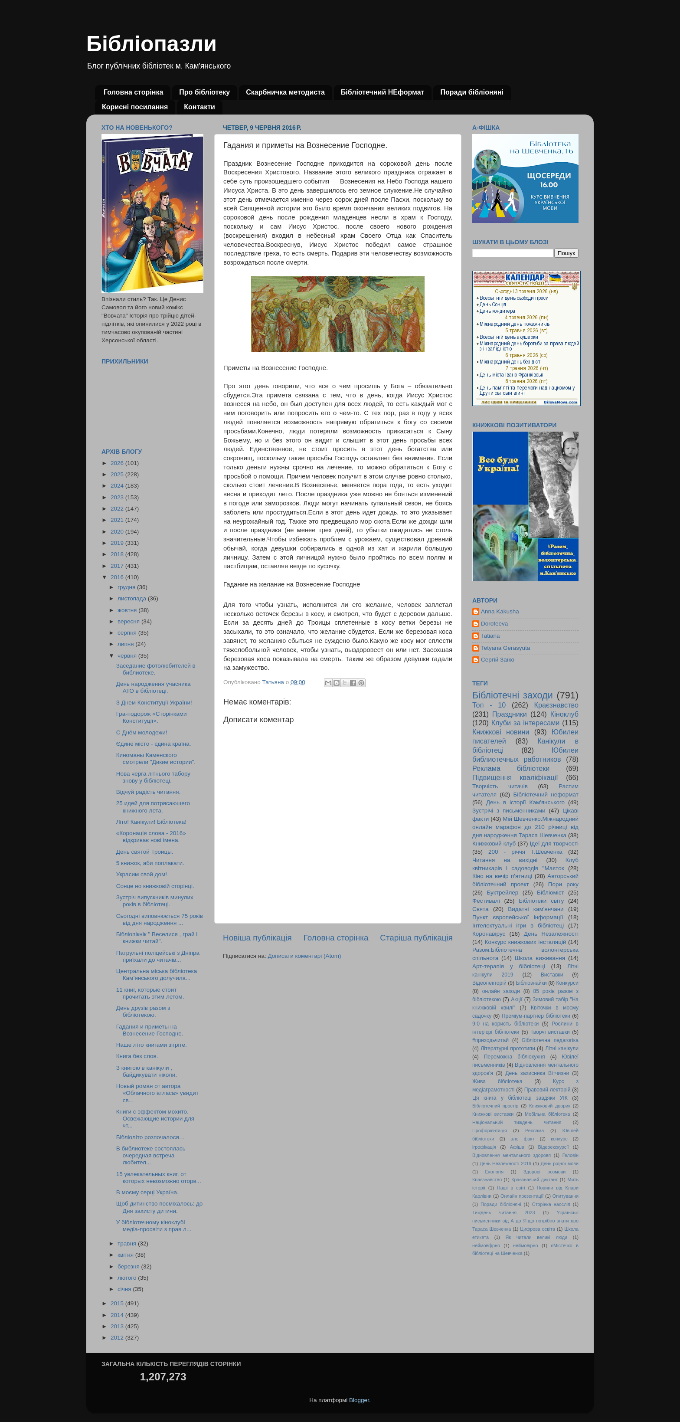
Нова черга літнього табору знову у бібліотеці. (153, 777)
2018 (118, 554)
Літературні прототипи (508, 1048)
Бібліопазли (151, 44)
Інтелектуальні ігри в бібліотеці (518, 925)
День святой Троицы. (144, 852)
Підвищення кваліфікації (515, 777)
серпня (128, 632)
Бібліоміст (550, 892)
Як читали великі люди (537, 1237)
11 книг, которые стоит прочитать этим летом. (150, 993)
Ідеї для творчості (554, 843)
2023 (118, 497)
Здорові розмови (544, 1171)
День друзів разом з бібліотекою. (143, 1011)
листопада (133, 598)
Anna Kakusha (500, 611)
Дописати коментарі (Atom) (304, 956)
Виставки (552, 975)
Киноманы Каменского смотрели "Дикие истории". (156, 758)
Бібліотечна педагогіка (550, 1040)
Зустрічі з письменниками (508, 810)
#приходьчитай (490, 1040)
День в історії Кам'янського (525, 802)
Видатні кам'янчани (535, 909)
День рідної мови (559, 1163)
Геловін (570, 1155)
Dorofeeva (494, 623)
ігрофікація (484, 1147)
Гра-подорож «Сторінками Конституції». (151, 717)
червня (128, 655)
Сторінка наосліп (551, 1204)
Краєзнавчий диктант (534, 1179)
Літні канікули (562, 1048)
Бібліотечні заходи (512, 695)
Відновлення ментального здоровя (511, 1155)
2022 (118, 508)
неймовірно (525, 1245)
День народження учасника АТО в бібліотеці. (153, 687)
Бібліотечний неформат (546, 794)
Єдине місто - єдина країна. (153, 743)
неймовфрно (486, 1245)
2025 (118, 474)
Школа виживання (540, 958)
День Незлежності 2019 (505, 1163)
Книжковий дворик (549, 1105)
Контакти (199, 107)
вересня (129, 621)
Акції (516, 999)
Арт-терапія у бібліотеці (508, 966)
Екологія (494, 1171)
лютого (128, 1278)
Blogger (359, 1400)
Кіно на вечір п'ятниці (502, 876)
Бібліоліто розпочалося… (150, 1137)
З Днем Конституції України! (154, 702)
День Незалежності (551, 934)
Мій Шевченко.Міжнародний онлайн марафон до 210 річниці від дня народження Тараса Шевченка (525, 827)
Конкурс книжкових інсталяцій (525, 942)
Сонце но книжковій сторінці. (155, 886)
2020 (118, 531)
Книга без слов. (137, 1056)
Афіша (517, 1147)
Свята (480, 909)
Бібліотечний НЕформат (383, 92)
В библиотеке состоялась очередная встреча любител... (151, 1155)
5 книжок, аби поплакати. (150, 863)
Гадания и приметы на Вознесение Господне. (149, 1030)
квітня (126, 1255)
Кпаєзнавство (487, 1179)
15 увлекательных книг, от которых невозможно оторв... (158, 1177)
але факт (522, 1138)
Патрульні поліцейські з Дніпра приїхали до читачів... (157, 956)
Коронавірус (488, 934)
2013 (118, 1326)
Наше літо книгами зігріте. (151, 1045)
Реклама (534, 1130)
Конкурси (567, 983)
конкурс (559, 1138)
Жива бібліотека (497, 1081)
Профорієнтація (489, 1130)
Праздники (509, 714)
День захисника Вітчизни (537, 1073)
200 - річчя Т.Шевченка (525, 852)
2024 (118, 485)
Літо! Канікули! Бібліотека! (151, 822)
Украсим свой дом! (141, 874)
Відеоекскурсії (553, 1147)
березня (129, 1266)
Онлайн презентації (521, 1196)
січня (125, 1289)
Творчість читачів (500, 786)
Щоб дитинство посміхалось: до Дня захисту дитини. (159, 1207)
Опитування (565, 1196)
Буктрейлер (502, 892)
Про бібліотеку (204, 92)
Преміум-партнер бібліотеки (536, 1016)
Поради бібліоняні (471, 92)
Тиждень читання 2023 (503, 1212)
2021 (118, 520)
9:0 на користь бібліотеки (505, 1024)
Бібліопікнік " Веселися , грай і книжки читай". (157, 937)
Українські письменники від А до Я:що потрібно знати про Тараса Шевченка (525, 1221)
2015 (118, 1303)
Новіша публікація (257, 937)
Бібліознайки (531, 983)
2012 (118, 1337)
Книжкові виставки (492, 1114)
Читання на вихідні (504, 860)
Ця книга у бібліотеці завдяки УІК (520, 1098)
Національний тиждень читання (516, 1122)
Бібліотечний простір (495, 1105)
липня (126, 644)
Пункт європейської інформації (517, 917)
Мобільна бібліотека (547, 1114)
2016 (118, 577)
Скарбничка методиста (285, 92)
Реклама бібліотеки (510, 768)
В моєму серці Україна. (147, 1192)
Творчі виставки (550, 1032)
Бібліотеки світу (541, 901)
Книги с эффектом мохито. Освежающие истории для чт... (155, 1118)
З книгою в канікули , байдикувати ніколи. (146, 1071)
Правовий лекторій (547, 1090)
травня (128, 1243)
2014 (118, 1315)
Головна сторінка (133, 92)
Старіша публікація (416, 937)
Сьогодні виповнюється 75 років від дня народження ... (159, 919)
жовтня (128, 610)
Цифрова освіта (537, 1229)
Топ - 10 (489, 705)
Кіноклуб (564, 714)
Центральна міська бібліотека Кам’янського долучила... (156, 974)
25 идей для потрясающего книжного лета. (153, 806)
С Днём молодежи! (141, 732)
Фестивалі (486, 901)
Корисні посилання (135, 107)
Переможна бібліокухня (514, 1057)
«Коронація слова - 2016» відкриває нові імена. (151, 836)
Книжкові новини (501, 732)
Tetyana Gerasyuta (505, 648)
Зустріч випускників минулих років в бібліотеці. (154, 901)
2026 (118, 463)
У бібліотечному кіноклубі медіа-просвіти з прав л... (153, 1225)
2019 (118, 543)
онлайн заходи (501, 991)
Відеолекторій (489, 983)
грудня (127, 587)
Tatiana (490, 635)
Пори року (563, 884)
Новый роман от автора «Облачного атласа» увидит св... (157, 1093)
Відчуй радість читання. (148, 792)
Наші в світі (511, 1187)
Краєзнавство (556, 705)
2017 (118, 566)
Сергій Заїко (497, 659)
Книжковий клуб (494, 843)
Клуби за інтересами (525, 723)
